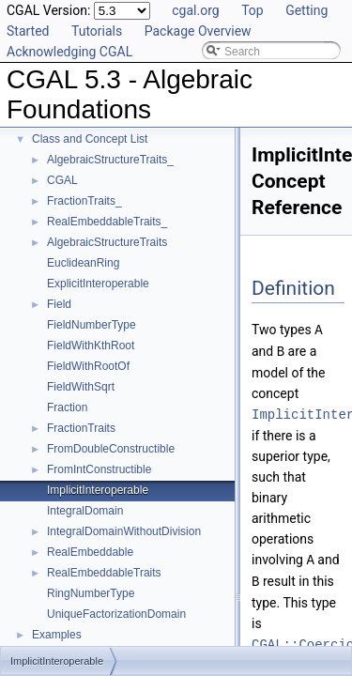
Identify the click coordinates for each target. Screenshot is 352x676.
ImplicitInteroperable (97, 490)
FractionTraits (81, 428)
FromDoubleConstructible (111, 448)
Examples (57, 634)
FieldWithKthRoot (90, 345)
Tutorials (96, 30)
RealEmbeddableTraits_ (107, 221)
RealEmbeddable (90, 552)
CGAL (62, 180)
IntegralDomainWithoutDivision (124, 531)
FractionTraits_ (84, 200)
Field (59, 304)
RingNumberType (90, 593)
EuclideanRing (83, 262)
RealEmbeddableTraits (104, 572)
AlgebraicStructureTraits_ (110, 159)
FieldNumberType (91, 324)
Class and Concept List (89, 139)
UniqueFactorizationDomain (116, 614)
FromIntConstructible (99, 469)
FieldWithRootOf (88, 366)
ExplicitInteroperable (98, 283)
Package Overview (198, 30)
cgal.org (195, 10)
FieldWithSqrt (81, 386)
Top (252, 10)
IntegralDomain (85, 510)
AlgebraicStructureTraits (107, 242)
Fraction (67, 407)
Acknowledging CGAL (69, 51)
